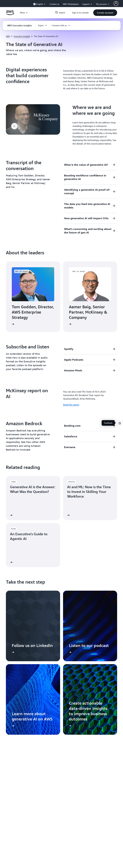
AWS (8, 36)
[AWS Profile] (116, 3)
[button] (105, 12)
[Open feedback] (119, 423)
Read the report (71, 404)
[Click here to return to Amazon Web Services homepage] (10, 14)
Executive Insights (22, 36)
